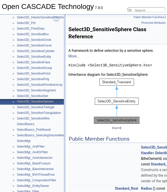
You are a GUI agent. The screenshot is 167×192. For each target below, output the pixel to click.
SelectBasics (25, 124)
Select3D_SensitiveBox (33, 34)
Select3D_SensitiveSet (32, 96)
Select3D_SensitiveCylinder (36, 51)
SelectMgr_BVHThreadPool (35, 174)
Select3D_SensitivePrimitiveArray (40, 85)
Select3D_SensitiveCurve (34, 45)
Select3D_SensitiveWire (33, 118)
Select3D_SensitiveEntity (34, 56)
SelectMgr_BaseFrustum (34, 163)
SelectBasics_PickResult (34, 129)
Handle (146, 153)
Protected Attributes (153, 23)
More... (73, 56)
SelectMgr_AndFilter (31, 146)
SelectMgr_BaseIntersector (35, 169)
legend (116, 127)
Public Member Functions (149, 17)
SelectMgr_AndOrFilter (32, 152)
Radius (146, 188)
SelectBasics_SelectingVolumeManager (44, 135)
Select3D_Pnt (26, 23)
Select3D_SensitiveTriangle (35, 107)
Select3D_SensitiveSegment (36, 90)
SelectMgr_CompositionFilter (36, 180)
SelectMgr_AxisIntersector (35, 158)
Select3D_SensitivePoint (33, 73)
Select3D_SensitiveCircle (34, 40)
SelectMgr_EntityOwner (33, 186)
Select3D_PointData (30, 28)
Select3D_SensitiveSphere (35, 101)
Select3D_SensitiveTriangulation (39, 113)
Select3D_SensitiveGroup (34, 68)
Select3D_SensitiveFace (33, 62)
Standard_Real (126, 188)
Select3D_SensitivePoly (33, 79)
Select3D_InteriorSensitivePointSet (41, 17)
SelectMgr (24, 141)
